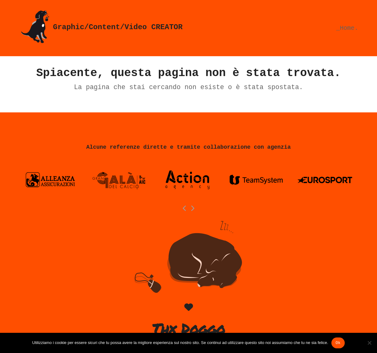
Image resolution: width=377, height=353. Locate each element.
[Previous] (185, 208)
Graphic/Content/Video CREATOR (101, 27)
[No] (369, 343)
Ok (338, 343)
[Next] (192, 208)
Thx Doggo (188, 328)
